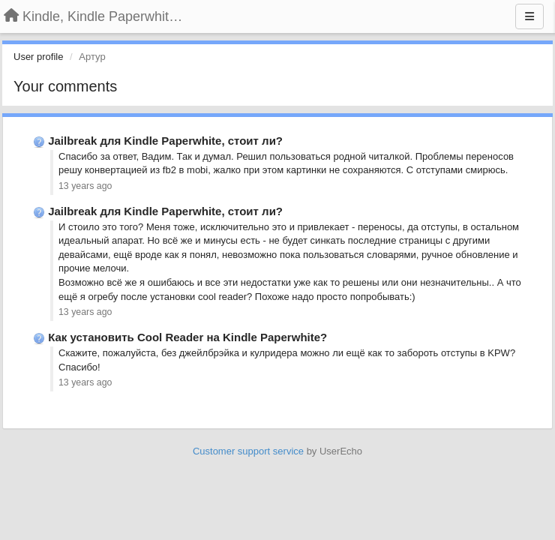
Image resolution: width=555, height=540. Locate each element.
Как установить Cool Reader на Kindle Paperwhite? (187, 337)
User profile (38, 56)
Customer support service (248, 451)
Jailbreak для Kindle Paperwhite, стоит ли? (165, 140)
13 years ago (85, 186)
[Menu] (529, 16)
